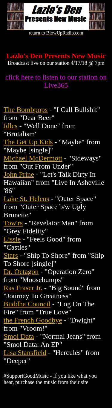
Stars (11, 255)
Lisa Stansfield (25, 352)
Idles (11, 126)
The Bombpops (25, 109)
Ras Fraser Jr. (23, 288)
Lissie (12, 239)
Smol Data (19, 336)
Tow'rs (13, 223)
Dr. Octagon (21, 271)
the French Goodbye (33, 320)
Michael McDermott (33, 158)
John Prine (19, 174)
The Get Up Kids (28, 142)
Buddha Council (27, 304)
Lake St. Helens (26, 198)
